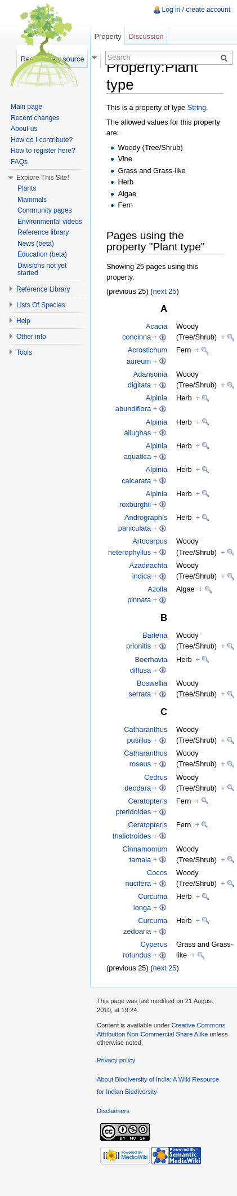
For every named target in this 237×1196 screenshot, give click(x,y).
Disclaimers (113, 1110)
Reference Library (43, 289)
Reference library (43, 232)
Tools (24, 352)
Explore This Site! (42, 178)
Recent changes (35, 118)
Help (23, 321)
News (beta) (35, 244)
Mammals (32, 200)
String (196, 107)
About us (24, 129)
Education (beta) (42, 254)
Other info (31, 337)
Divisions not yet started (41, 269)
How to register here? (43, 151)
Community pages (44, 210)
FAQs (19, 162)
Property (107, 36)
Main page (26, 107)
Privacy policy (116, 1060)
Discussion (146, 36)
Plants (26, 188)
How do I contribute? (42, 140)
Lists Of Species (40, 305)
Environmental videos (49, 222)
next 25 (165, 291)
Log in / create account (196, 10)
